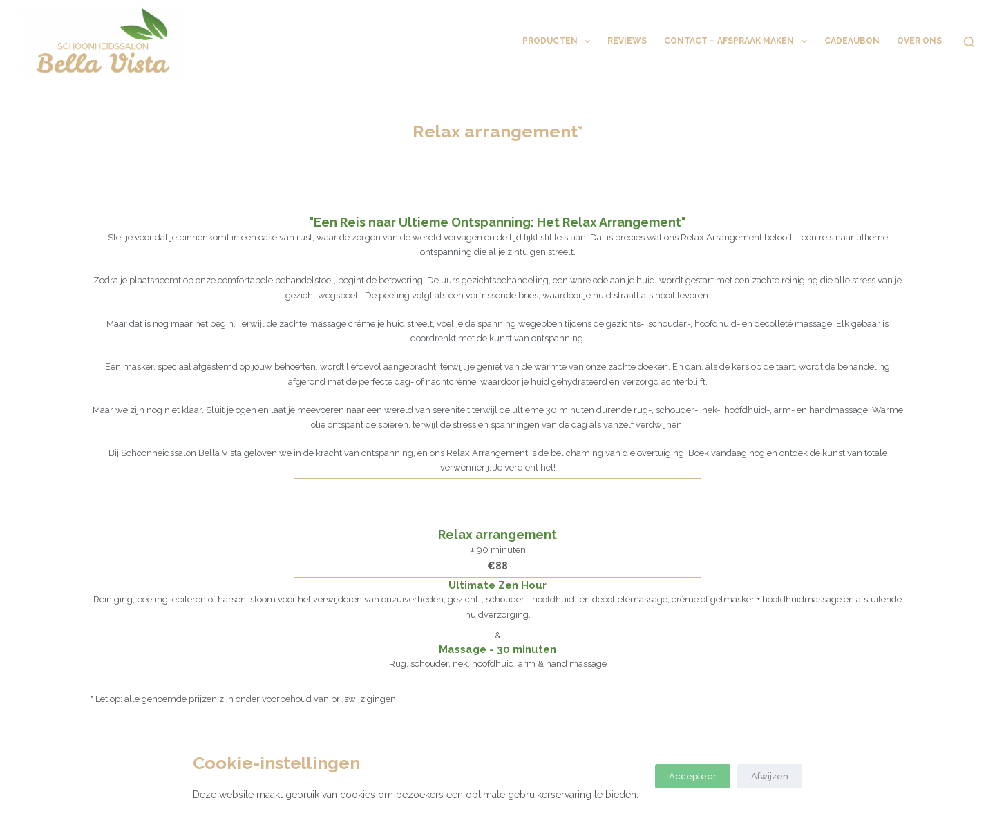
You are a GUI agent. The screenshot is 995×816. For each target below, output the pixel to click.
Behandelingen (462, 41)
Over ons (919, 41)
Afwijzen (769, 776)
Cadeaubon (852, 41)
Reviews (627, 41)
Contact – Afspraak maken (738, 41)
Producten (559, 41)
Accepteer (693, 776)
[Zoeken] (969, 42)
